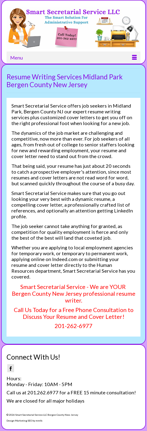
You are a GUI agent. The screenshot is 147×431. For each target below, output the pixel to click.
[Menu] (73, 57)
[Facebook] (10, 368)
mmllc (39, 420)
